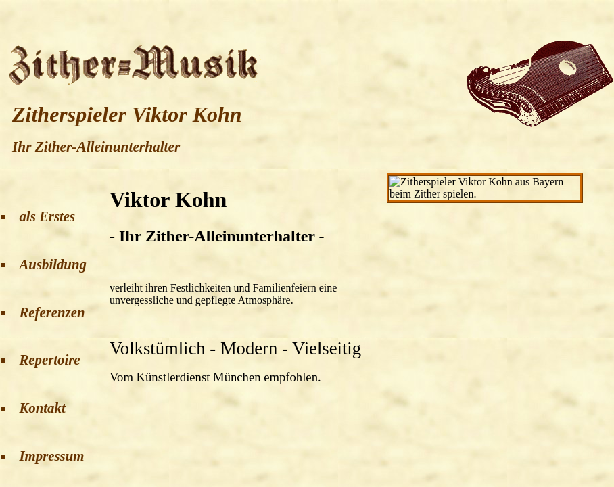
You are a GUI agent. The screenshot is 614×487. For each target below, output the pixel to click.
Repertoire (49, 359)
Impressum (51, 455)
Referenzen (52, 312)
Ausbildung (52, 264)
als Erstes (47, 216)
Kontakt (42, 407)
